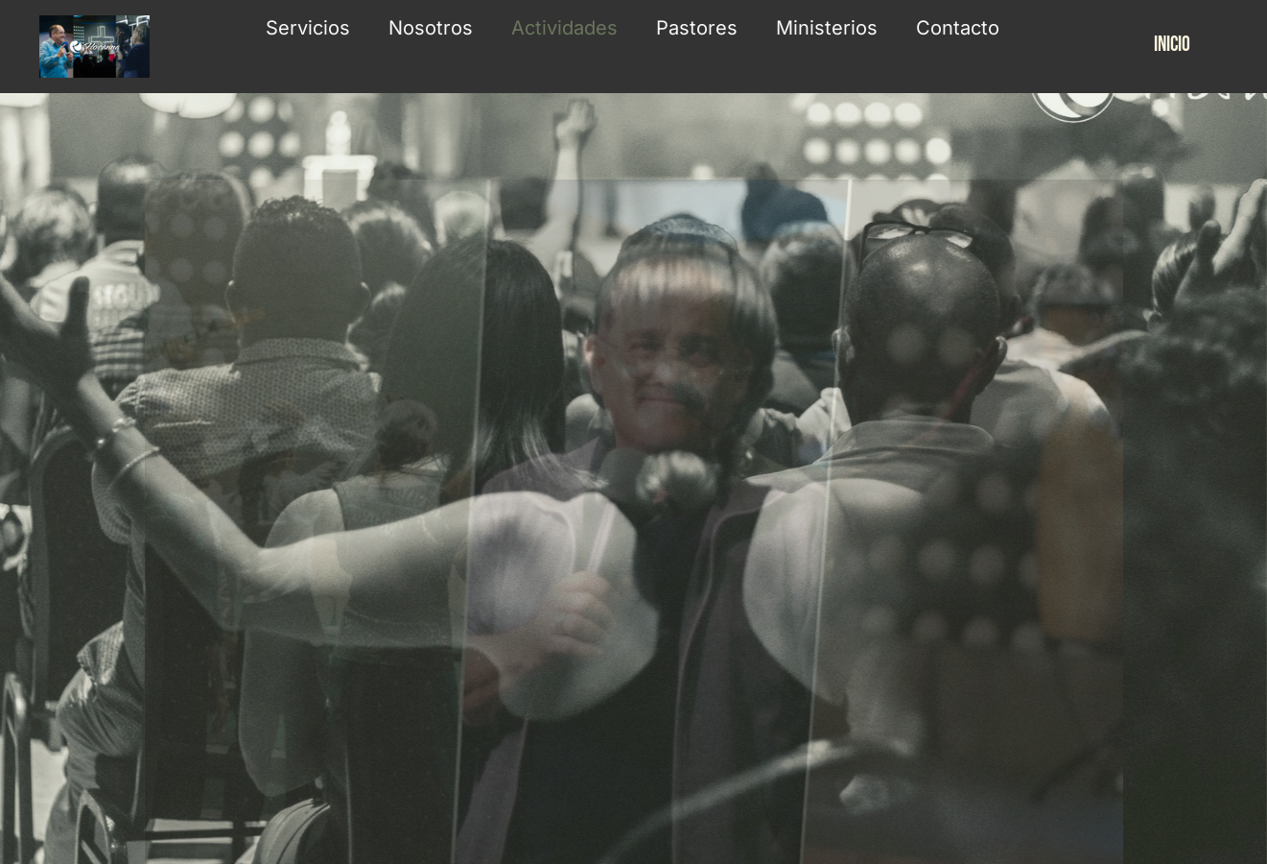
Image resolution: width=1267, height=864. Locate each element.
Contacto (957, 27)
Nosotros (430, 27)
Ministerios (827, 27)
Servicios (308, 27)
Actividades (564, 27)
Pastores (697, 27)
